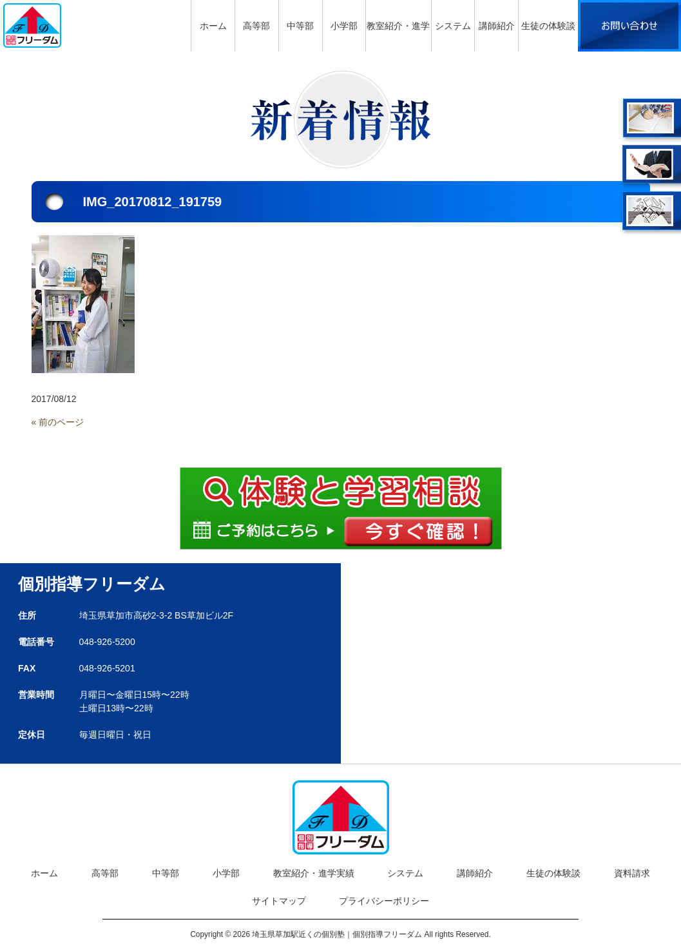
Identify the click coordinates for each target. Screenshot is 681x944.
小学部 (226, 873)
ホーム (44, 873)
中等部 (165, 873)
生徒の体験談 (553, 873)
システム (405, 873)
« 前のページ (58, 422)
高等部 (105, 873)
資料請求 (632, 873)
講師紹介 (475, 873)
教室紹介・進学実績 (313, 873)
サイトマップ (279, 901)
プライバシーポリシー (384, 901)
